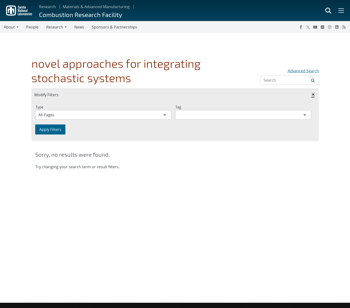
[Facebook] (300, 27)
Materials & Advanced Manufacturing (96, 6)
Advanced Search (303, 70)
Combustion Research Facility (80, 14)
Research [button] (54, 27)
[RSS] (344, 27)
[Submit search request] (313, 80)
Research (47, 6)
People (32, 27)
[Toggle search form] (328, 10)
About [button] (9, 27)
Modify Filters (51, 94)
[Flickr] (322, 27)
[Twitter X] (308, 27)
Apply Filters (50, 129)
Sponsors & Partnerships (114, 27)
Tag (178, 107)
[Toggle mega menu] (340, 10)
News (79, 27)
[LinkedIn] (336, 27)
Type (39, 107)
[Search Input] (289, 80)
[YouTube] (315, 27)
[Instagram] (329, 27)
